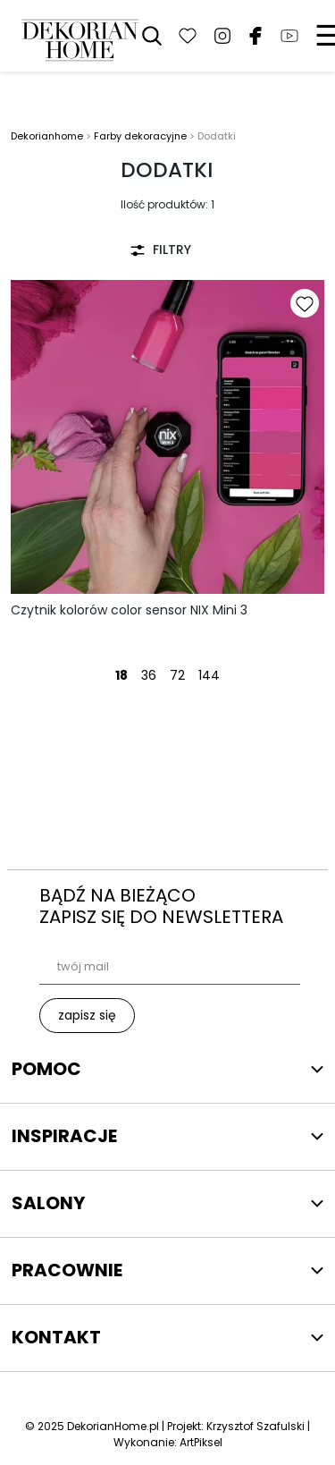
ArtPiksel (201, 1442)
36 (148, 675)
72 (177, 675)
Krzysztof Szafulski (255, 1426)
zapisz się (87, 1015)
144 (209, 675)
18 (121, 675)
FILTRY (160, 249)
